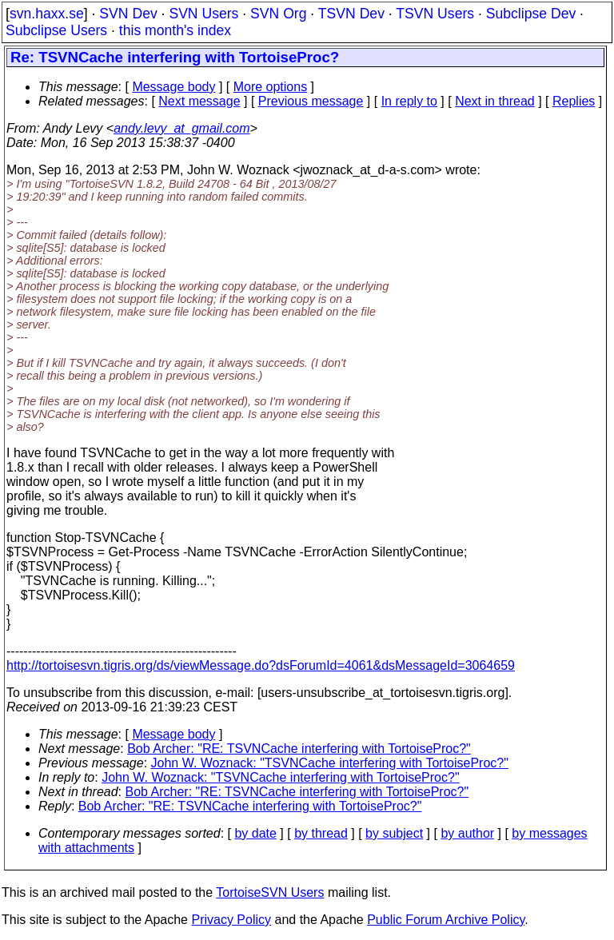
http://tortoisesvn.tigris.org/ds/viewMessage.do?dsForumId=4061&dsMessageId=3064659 (260, 665)
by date (255, 833)
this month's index (175, 30)
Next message (199, 101)
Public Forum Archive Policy (445, 919)
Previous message (311, 101)
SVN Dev (128, 14)
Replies (573, 101)
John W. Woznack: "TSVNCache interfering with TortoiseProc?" (329, 763)
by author (467, 833)
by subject (394, 833)
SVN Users (203, 14)
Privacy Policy (231, 919)
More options (270, 87)
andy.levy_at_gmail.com (181, 128)
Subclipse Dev (531, 14)
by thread (321, 833)
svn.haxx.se (47, 14)
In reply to (409, 101)
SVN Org (278, 14)
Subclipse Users (56, 30)
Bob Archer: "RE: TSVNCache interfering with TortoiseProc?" (299, 748)
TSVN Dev (351, 14)
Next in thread (495, 101)
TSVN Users (435, 14)
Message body (173, 87)
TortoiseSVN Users (270, 892)
